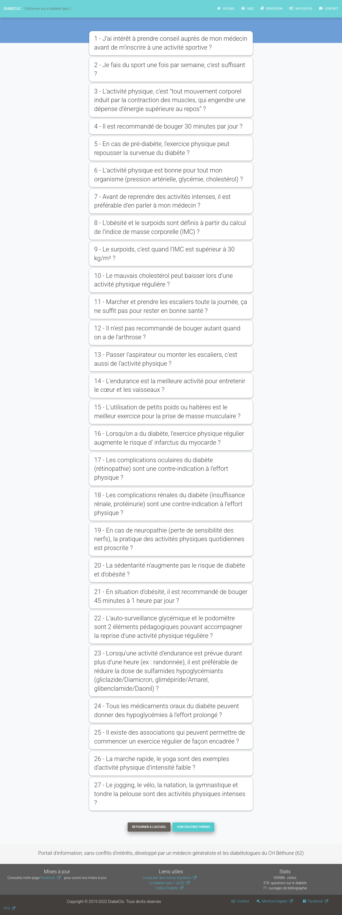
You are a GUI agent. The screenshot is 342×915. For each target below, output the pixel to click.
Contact (328, 8)
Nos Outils (300, 8)
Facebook (47, 878)
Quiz (247, 8)
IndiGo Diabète (167, 888)
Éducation (271, 8)
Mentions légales (272, 901)
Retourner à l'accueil (149, 827)
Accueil (226, 8)
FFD (7, 908)
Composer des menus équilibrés (167, 878)
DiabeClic (12, 9)
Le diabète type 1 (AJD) (166, 883)
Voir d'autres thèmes (193, 827)
